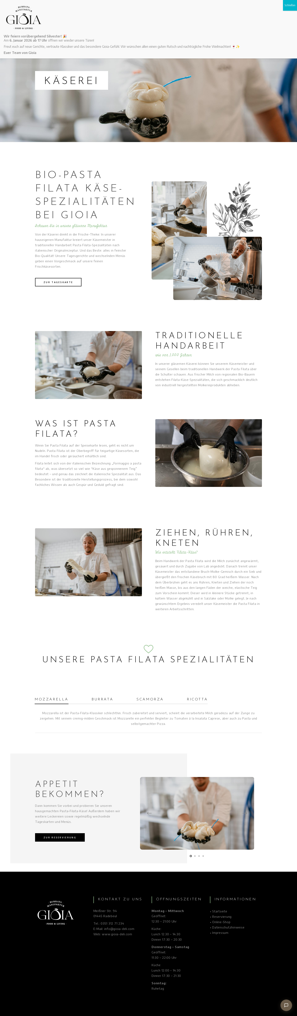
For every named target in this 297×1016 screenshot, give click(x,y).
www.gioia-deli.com (117, 934)
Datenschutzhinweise (228, 927)
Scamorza (150, 699)
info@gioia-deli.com (119, 929)
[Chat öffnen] (286, 1005)
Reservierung (222, 916)
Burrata (102, 699)
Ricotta (197, 699)
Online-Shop (221, 922)
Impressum (220, 932)
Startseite (219, 911)
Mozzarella (51, 699)
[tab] (57, 700)
